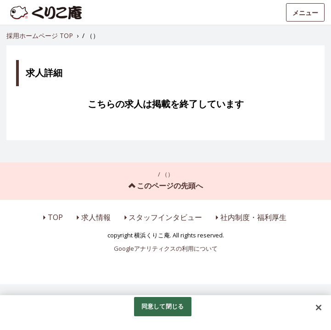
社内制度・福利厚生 (253, 217)
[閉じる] (319, 307)
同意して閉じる (162, 306)
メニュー (305, 12)
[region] (165, 312)
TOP (55, 217)
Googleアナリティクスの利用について (166, 248)
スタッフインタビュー (165, 217)
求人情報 (96, 217)
